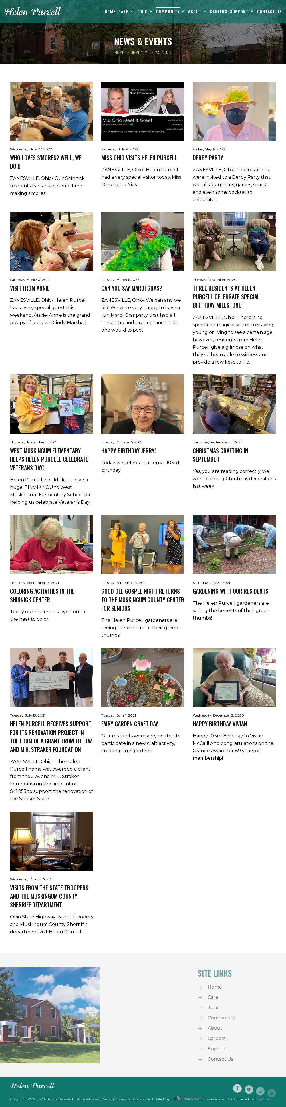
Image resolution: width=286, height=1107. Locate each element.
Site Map (163, 1099)
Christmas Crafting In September (220, 454)
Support (239, 11)
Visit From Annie (30, 288)
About (194, 11)
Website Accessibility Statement (128, 1099)
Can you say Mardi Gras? (131, 288)
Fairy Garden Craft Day (129, 723)
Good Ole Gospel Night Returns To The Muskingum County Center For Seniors (142, 599)
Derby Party (208, 157)
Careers (218, 11)
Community (168, 11)
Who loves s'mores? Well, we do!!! (46, 161)
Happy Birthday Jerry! (128, 450)
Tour (142, 11)
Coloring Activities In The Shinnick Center (42, 595)
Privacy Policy (87, 1099)
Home (110, 11)
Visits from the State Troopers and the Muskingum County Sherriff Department (49, 896)
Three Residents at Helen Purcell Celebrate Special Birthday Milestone (226, 297)
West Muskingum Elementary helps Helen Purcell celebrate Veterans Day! (49, 459)
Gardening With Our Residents (230, 591)
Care (123, 11)
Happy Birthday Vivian (220, 723)
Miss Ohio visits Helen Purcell (139, 157)
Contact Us (269, 11)
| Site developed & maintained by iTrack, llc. (222, 1099)
